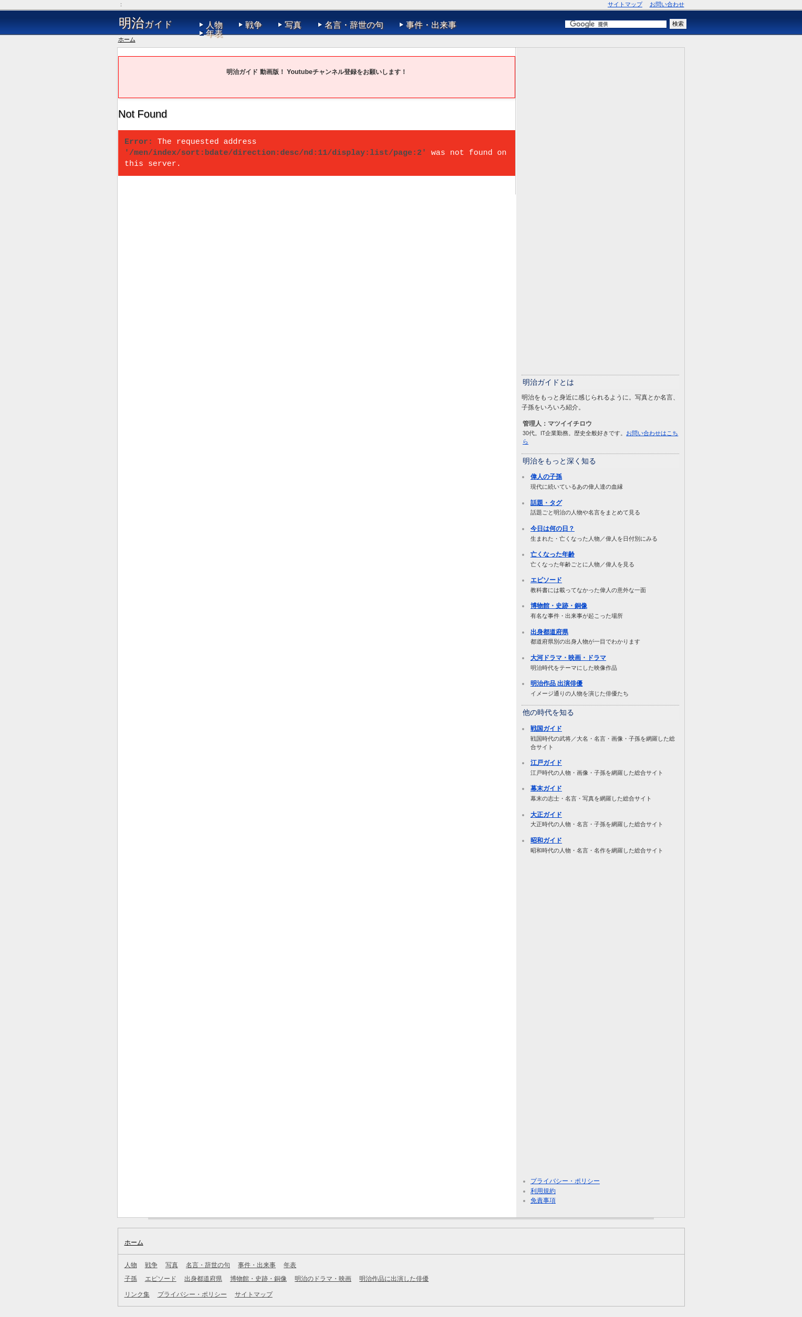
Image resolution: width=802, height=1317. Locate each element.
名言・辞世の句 (354, 24)
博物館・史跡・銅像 (558, 605)
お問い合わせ (667, 4)
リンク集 (137, 1294)
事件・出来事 (431, 24)
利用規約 (543, 1191)
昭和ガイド (546, 840)
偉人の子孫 (546, 476)
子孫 (130, 1278)
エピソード (546, 580)
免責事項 (543, 1200)
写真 (293, 24)
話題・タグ (546, 503)
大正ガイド (546, 814)
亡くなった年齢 (552, 554)
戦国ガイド (546, 728)
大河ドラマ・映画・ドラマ (568, 657)
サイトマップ (625, 4)
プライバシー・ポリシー (565, 1181)
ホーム (127, 39)
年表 (214, 33)
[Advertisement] (600, 210)
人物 (214, 24)
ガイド (146, 23)
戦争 (253, 24)
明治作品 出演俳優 (556, 683)
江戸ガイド (546, 762)
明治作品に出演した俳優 (394, 1278)
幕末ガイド (546, 788)
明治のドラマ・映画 (323, 1278)
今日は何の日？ (552, 528)
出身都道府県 (549, 632)
